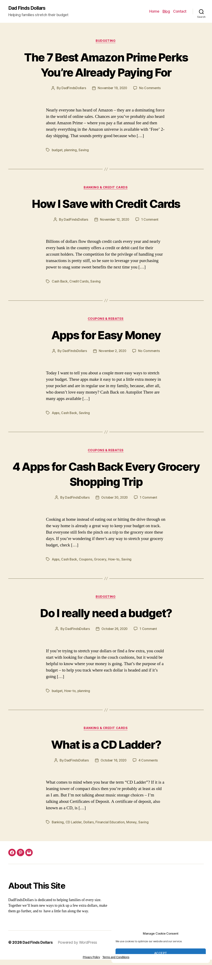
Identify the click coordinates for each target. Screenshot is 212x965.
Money (132, 824)
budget (57, 150)
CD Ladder (74, 824)
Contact (180, 11)
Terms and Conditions (115, 958)
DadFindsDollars (73, 89)
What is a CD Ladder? (106, 745)
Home (154, 11)
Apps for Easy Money (106, 336)
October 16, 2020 (113, 762)
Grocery (101, 560)
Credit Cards (79, 282)
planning (71, 150)
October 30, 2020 (114, 499)
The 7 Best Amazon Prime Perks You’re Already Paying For (106, 64)
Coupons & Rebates (106, 320)
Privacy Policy (91, 958)
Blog (166, 11)
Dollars (89, 824)
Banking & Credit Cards (106, 188)
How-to (114, 560)
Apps (56, 414)
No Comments (150, 89)
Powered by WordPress (78, 944)
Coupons (86, 560)
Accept (160, 953)
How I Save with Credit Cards (106, 204)
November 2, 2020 (112, 352)
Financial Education (110, 824)
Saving (84, 150)
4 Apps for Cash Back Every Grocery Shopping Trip (106, 474)
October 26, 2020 (114, 630)
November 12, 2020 (114, 220)
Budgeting (106, 41)
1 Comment (150, 220)
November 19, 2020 (112, 89)
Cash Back (60, 282)
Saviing (84, 414)
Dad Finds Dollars (27, 8)
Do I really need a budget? (106, 614)
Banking (58, 824)
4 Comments (149, 762)
